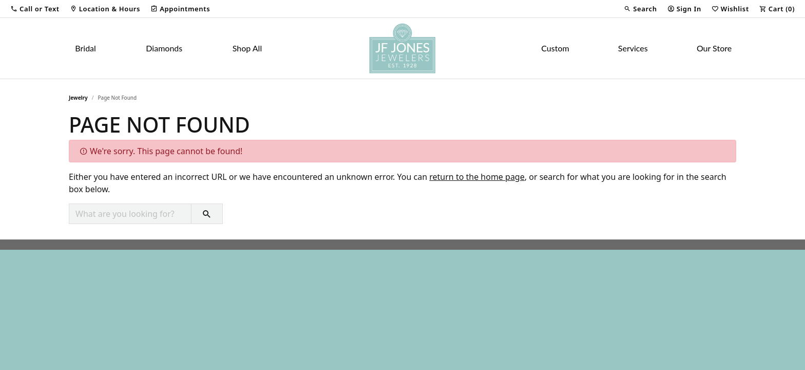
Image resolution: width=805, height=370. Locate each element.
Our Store (714, 48)
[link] (105, 8)
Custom (555, 48)
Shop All (247, 48)
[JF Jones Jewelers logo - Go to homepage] (402, 48)
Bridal (85, 48)
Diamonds (164, 48)
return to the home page (477, 176)
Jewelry (78, 97)
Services (633, 48)
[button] (35, 8)
